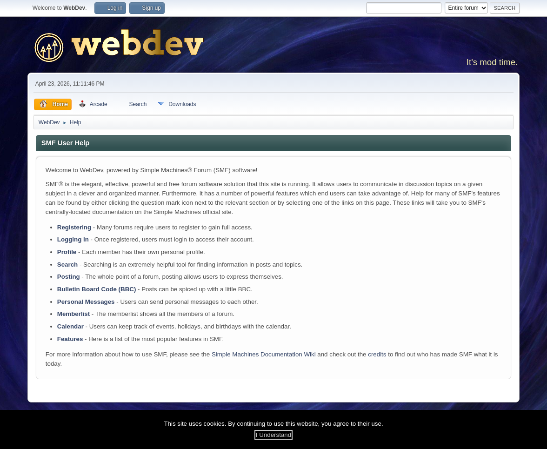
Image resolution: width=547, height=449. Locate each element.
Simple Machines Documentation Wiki (264, 354)
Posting (68, 276)
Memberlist (73, 313)
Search (67, 264)
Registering (74, 227)
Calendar (70, 326)
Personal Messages (86, 301)
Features (70, 338)
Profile (66, 251)
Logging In (73, 239)
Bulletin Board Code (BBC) (96, 289)
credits (377, 354)
